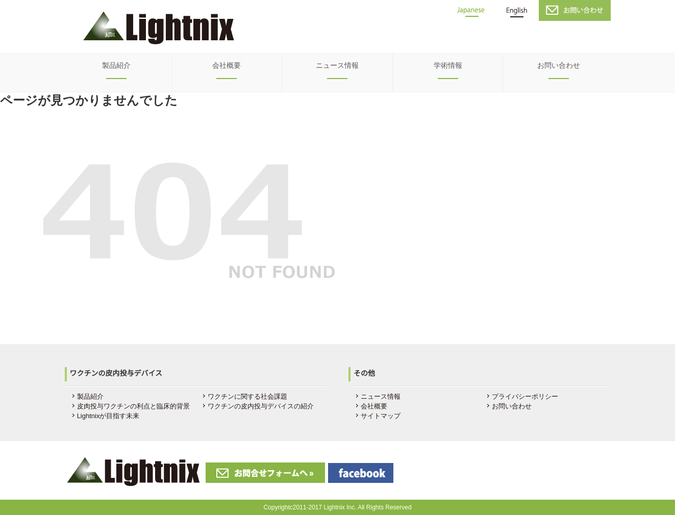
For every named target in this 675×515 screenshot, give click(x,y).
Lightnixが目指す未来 (108, 416)
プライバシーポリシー (525, 396)
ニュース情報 (337, 65)
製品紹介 (116, 65)
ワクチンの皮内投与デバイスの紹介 (261, 406)
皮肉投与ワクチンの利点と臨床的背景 (133, 406)
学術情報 (448, 65)
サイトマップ (381, 416)
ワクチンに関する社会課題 (247, 396)
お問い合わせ (558, 65)
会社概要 (226, 65)
